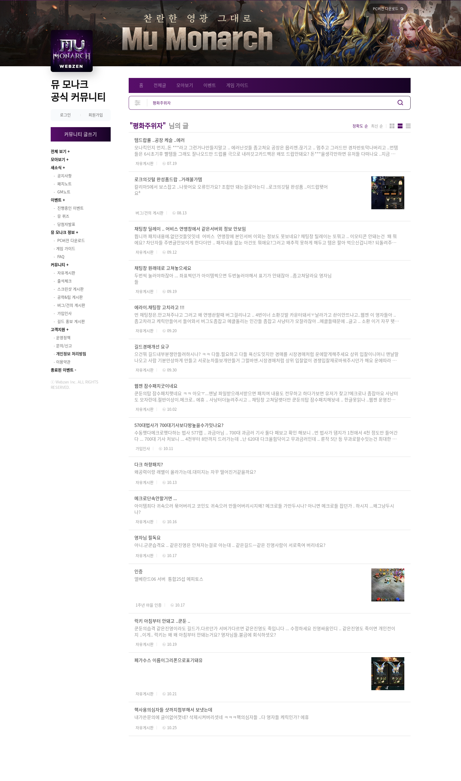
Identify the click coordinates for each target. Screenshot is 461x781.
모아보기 (58, 159)
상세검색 (138, 102)
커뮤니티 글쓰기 (80, 134)
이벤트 (56, 200)
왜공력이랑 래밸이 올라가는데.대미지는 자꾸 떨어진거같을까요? (195, 472)
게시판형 (408, 126)
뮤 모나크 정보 (63, 232)
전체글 (160, 85)
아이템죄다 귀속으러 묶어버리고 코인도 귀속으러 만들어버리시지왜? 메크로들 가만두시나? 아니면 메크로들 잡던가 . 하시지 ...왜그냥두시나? (264, 508)
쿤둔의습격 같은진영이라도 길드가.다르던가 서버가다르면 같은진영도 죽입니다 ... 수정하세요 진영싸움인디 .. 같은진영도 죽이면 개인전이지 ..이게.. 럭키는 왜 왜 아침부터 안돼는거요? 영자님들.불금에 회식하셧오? (264, 631)
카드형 (392, 126)
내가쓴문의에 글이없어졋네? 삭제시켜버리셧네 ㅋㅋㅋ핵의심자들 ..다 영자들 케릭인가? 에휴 (221, 717)
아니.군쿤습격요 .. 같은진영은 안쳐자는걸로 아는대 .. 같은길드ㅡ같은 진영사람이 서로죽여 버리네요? (230, 545)
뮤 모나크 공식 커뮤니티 (78, 90)
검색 (400, 102)
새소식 (56, 167)
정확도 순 (360, 126)
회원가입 (95, 115)
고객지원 (58, 329)
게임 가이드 (237, 85)
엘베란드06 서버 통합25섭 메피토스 (168, 579)
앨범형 (400, 126)
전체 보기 (58, 151)
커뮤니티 (58, 264)
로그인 (65, 115)
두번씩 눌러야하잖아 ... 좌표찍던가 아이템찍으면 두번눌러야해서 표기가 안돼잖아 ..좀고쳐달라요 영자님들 (233, 278)
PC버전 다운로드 (385, 8)
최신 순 (377, 126)
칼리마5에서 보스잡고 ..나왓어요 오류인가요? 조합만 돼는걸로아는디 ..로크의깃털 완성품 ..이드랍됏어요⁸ (231, 189)
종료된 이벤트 (62, 370)
